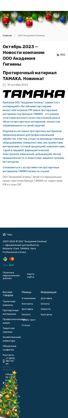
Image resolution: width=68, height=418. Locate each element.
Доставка (27, 309)
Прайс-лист (29, 319)
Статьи (26, 325)
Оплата (26, 314)
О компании (29, 298)
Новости (46, 309)
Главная (7, 35)
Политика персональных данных (11, 275)
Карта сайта (30, 275)
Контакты (27, 303)
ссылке (44, 171)
